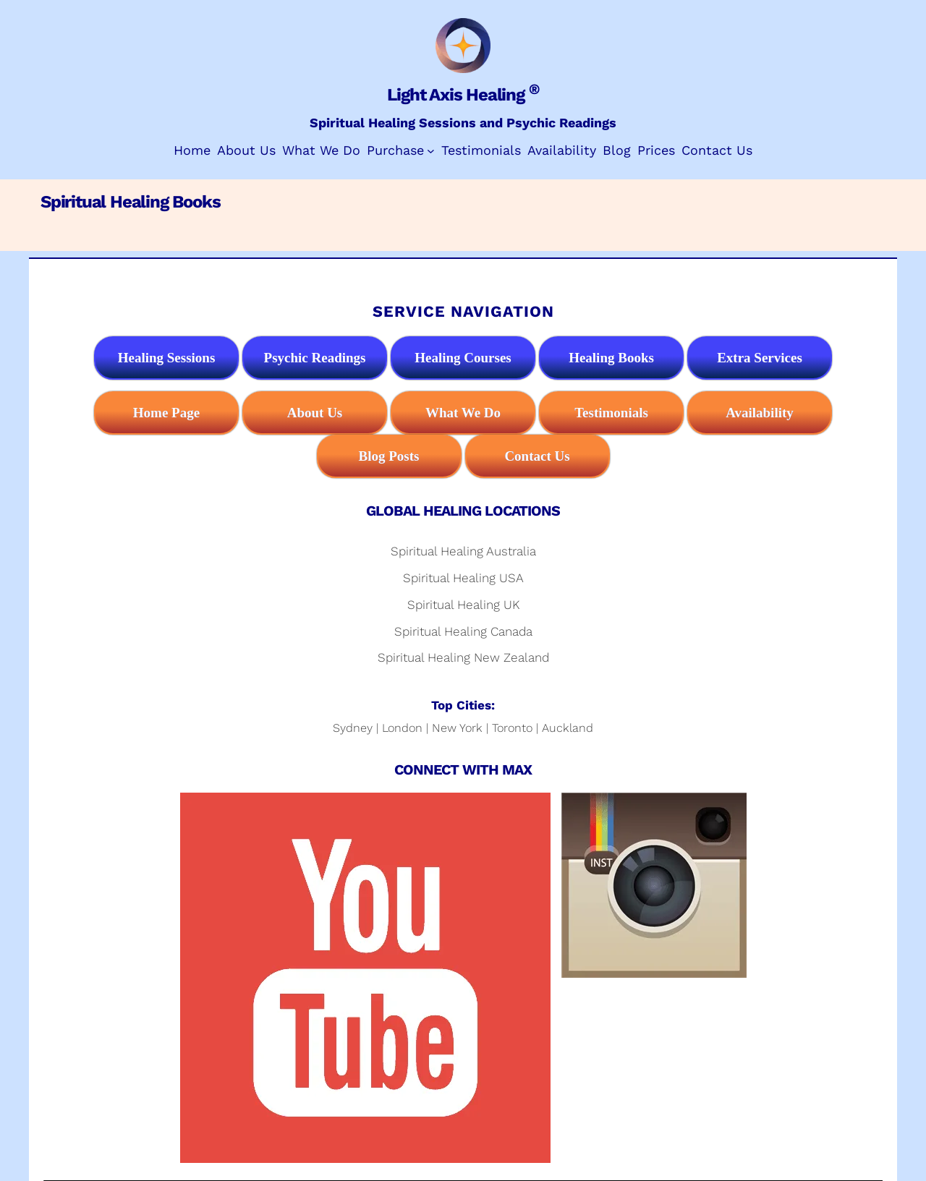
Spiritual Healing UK (463, 604)
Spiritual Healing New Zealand (463, 657)
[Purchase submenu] (431, 151)
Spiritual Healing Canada (463, 631)
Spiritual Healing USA (463, 578)
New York (457, 728)
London (402, 728)
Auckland (567, 728)
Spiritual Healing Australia (463, 551)
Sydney (353, 728)
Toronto (512, 728)
